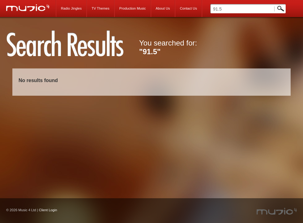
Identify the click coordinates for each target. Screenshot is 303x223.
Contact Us (188, 8)
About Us (163, 8)
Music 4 (31, 7)
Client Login (48, 210)
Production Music (132, 8)
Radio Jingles (71, 8)
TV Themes (100, 8)
